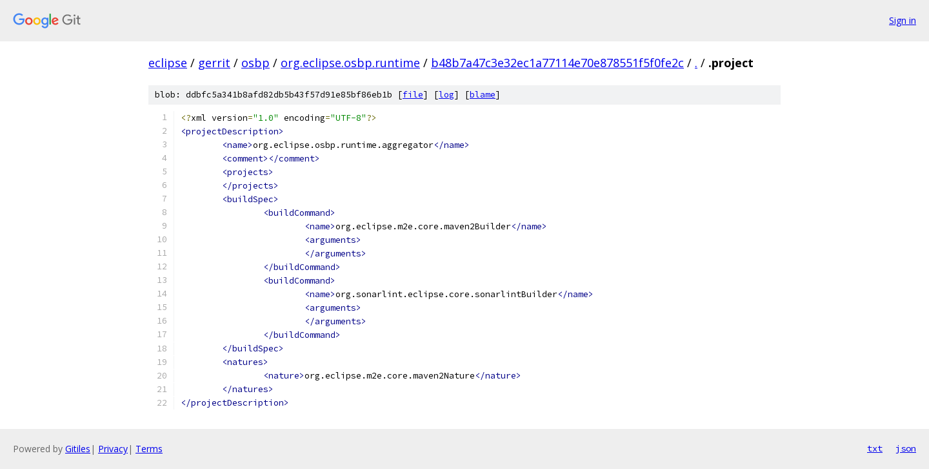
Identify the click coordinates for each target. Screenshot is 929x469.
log (446, 94)
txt (875, 448)
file (413, 94)
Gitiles (77, 449)
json (905, 448)
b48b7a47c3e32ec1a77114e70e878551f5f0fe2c (557, 62)
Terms (149, 449)
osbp (255, 62)
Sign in (902, 20)
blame (482, 94)
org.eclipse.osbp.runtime (350, 62)
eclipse (167, 62)
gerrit (214, 62)
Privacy (113, 449)
